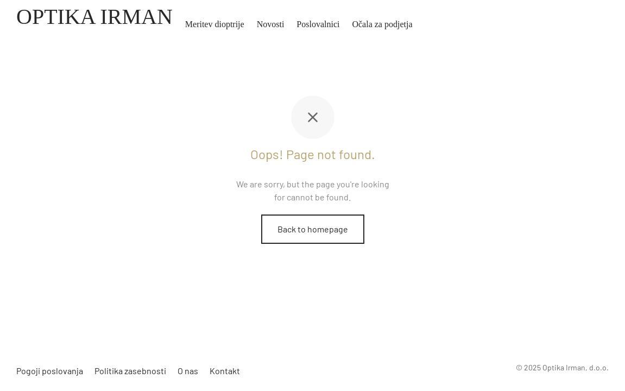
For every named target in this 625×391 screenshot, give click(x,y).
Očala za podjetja (382, 24)
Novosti (271, 24)
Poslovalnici (317, 24)
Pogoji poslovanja (49, 370)
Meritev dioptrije (214, 24)
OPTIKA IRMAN (94, 16)
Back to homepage (312, 229)
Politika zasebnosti (130, 370)
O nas (188, 370)
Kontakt (225, 370)
